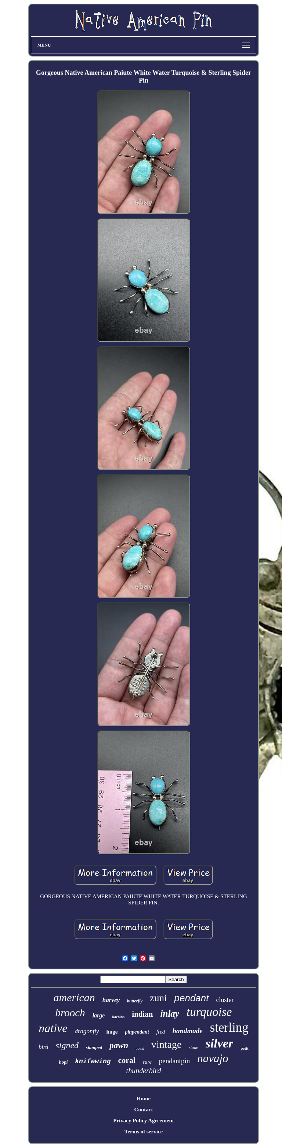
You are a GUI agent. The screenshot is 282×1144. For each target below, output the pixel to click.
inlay (169, 1014)
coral (126, 1060)
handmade (187, 1031)
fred (160, 1032)
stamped (94, 1047)
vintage (166, 1044)
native (53, 1028)
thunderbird (143, 1071)
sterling (229, 1027)
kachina (118, 1017)
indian (142, 1014)
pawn (118, 1045)
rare (147, 1062)
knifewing (93, 1061)
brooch (70, 1013)
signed (67, 1045)
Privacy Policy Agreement (143, 1120)
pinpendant (137, 1032)
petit (244, 1048)
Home (144, 1098)
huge (112, 1032)
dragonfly (87, 1031)
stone (193, 1047)
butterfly (134, 1000)
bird (43, 1047)
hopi (63, 1062)
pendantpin (174, 1061)
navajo (212, 1058)
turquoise (209, 1012)
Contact (143, 1109)
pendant (191, 997)
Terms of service (143, 1131)
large (99, 1015)
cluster (225, 999)
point (139, 1048)
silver (220, 1043)
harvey (111, 1000)
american (74, 997)
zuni (158, 997)
